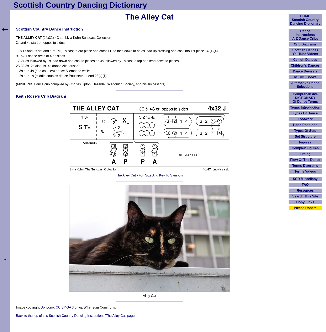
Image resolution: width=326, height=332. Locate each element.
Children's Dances (305, 65)
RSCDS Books (305, 77)
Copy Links (305, 202)
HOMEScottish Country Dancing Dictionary (305, 19)
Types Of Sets (305, 130)
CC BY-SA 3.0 (66, 307)
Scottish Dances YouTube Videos (305, 52)
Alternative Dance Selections (305, 84)
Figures (305, 142)
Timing (305, 154)
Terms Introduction (305, 107)
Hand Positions (305, 125)
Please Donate (305, 208)
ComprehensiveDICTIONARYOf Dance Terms (305, 97)
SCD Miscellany (305, 179)
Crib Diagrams (305, 44)
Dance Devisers (305, 71)
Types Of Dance (305, 113)
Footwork (305, 119)
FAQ (305, 184)
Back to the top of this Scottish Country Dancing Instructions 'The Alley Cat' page (75, 315)
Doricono (47, 307)
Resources (305, 190)
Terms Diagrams (305, 165)
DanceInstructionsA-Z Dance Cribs (305, 34)
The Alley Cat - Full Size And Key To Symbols (149, 175)
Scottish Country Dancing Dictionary (80, 5)
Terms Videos (305, 171)
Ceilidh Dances (305, 59)
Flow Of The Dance (305, 160)
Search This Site (305, 196)
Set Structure (305, 136)
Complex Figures (305, 148)
